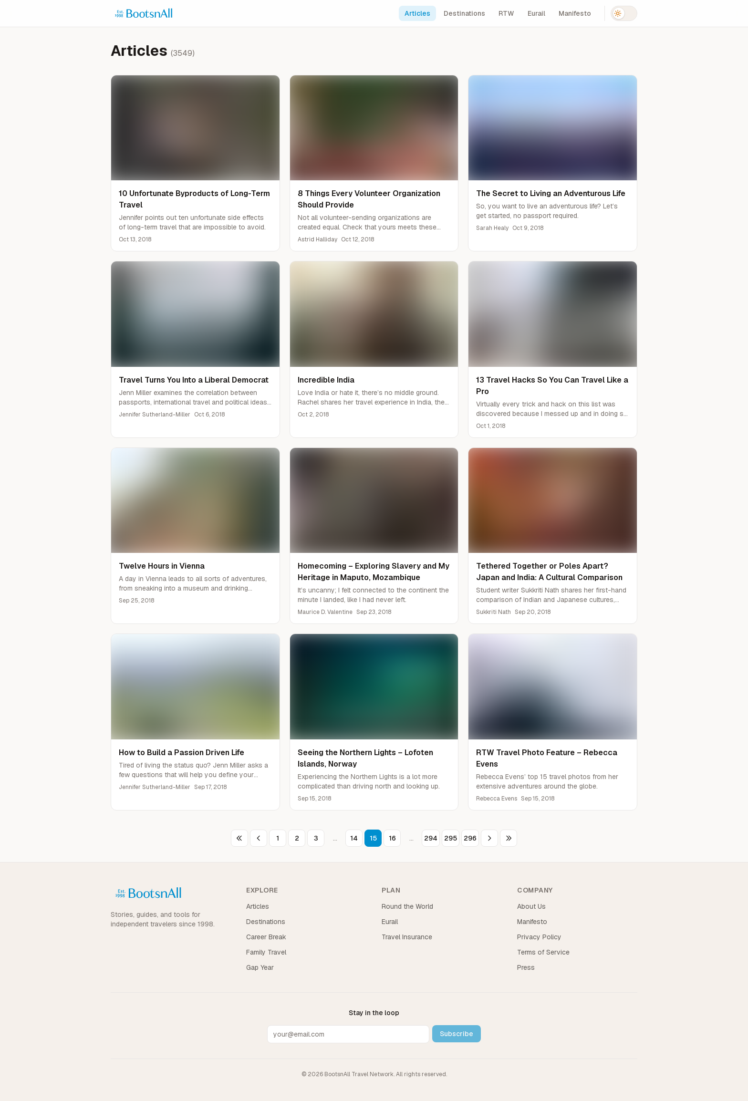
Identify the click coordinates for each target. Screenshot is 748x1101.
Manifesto (575, 13)
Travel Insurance (407, 937)
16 (392, 838)
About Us (531, 906)
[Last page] (508, 838)
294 (430, 838)
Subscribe (456, 1033)
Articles (417, 13)
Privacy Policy (539, 937)
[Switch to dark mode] (624, 13)
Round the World (407, 906)
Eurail (536, 13)
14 (354, 838)
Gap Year (260, 967)
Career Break (266, 937)
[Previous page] (258, 838)
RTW (506, 13)
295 (450, 838)
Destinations (464, 13)
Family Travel (266, 952)
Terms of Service (543, 952)
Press (526, 967)
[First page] (239, 838)
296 (470, 838)
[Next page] (489, 838)
